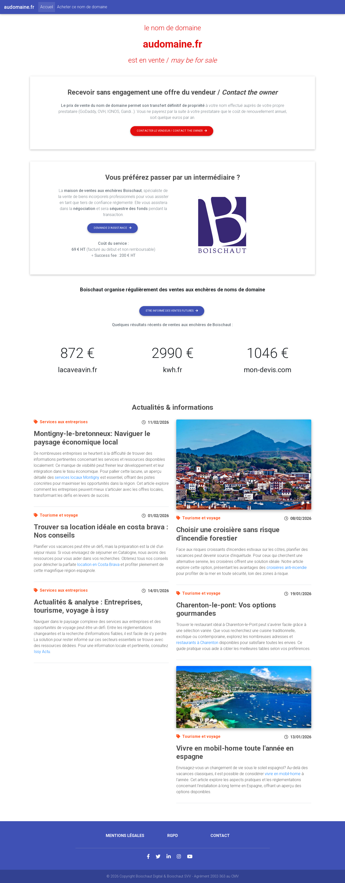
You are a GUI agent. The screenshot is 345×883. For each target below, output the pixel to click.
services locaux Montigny (77, 477)
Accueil (47, 6)
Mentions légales (125, 835)
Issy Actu (42, 651)
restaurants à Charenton (197, 642)
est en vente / (172, 60)
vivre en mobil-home (282, 773)
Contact (220, 835)
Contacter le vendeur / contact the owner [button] (172, 130)
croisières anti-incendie (286, 567)
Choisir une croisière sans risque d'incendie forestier (228, 534)
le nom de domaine (172, 28)
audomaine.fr (172, 44)
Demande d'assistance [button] (113, 228)
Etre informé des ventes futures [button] (172, 310)
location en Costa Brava (98, 564)
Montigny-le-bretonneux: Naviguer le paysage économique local (92, 437)
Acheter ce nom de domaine (82, 7)
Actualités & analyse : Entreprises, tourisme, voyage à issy (88, 606)
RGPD (172, 835)
